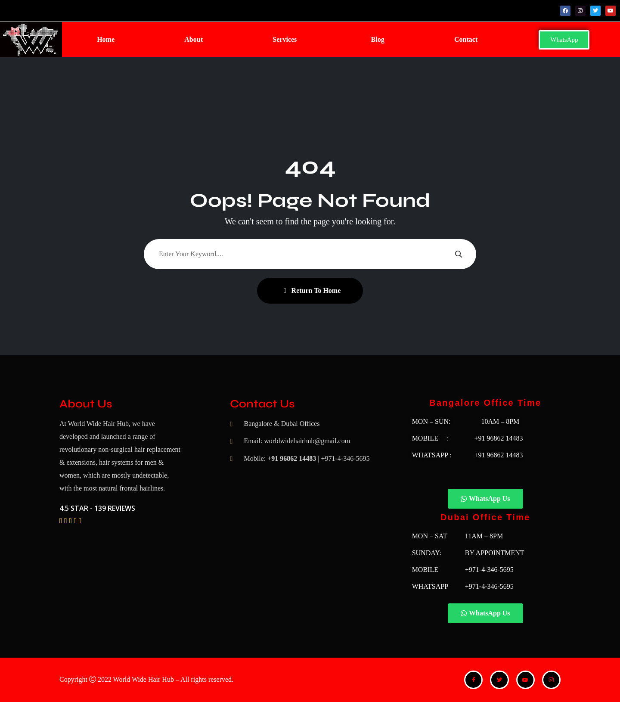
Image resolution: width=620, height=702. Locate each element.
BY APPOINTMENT (494, 552)
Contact (465, 39)
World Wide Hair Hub (143, 679)
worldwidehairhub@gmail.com (307, 440)
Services (285, 39)
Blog (377, 39)
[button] (287, 40)
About (193, 39)
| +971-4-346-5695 (343, 458)
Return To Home (312, 290)
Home (106, 39)
